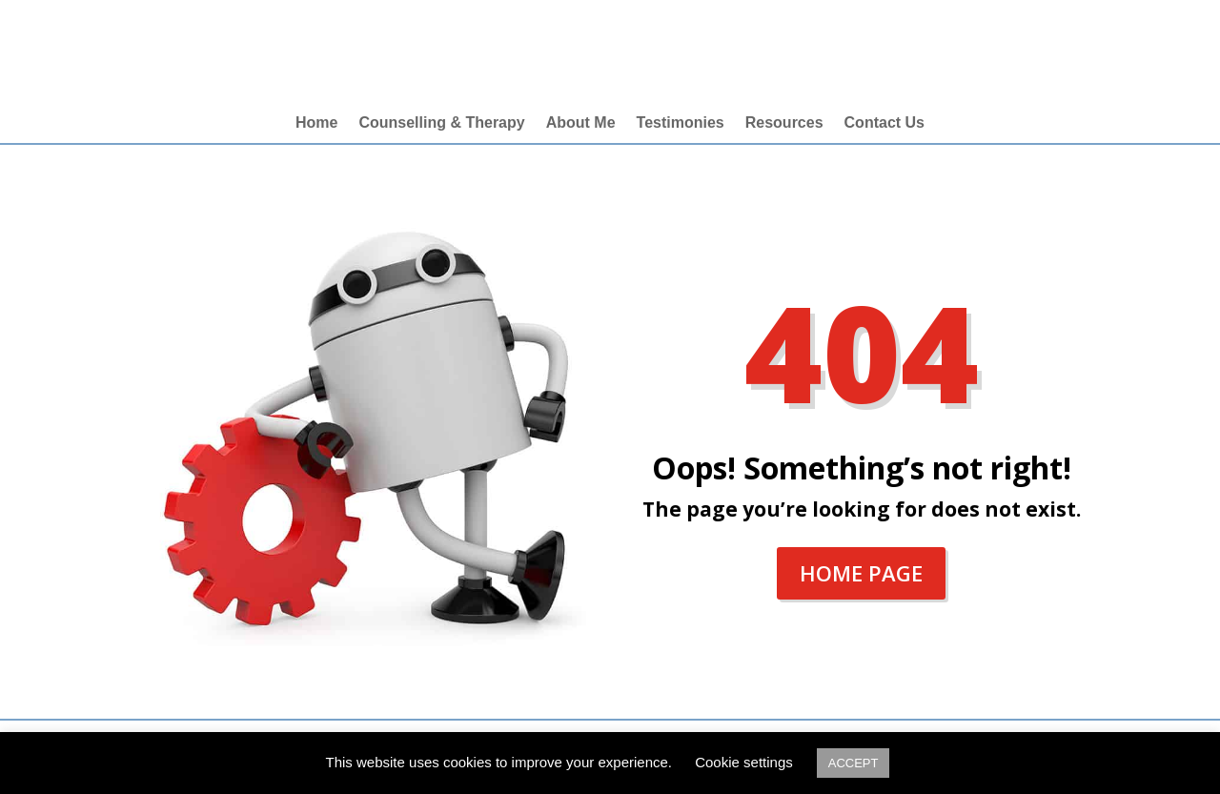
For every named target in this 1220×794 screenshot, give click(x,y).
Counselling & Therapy (441, 123)
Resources (784, 123)
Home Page (861, 573)
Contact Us (884, 123)
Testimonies (680, 123)
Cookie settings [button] (744, 762)
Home (316, 123)
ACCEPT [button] (853, 763)
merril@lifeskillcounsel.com (1075, 43)
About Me (581, 123)
